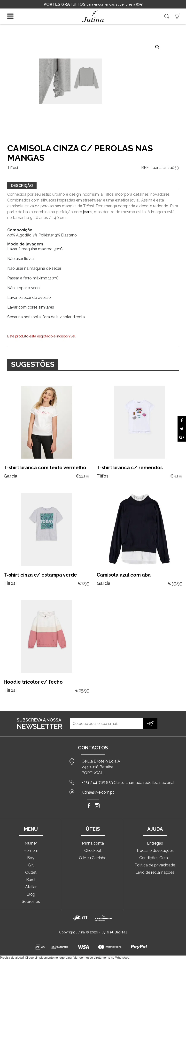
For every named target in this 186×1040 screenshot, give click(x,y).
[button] (157, 47)
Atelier (31, 887)
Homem (30, 850)
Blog (31, 894)
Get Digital (117, 932)
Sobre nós (31, 901)
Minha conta (93, 843)
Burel (30, 879)
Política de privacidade (155, 865)
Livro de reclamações (155, 872)
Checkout (92, 850)
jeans (87, 212)
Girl (31, 865)
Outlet (31, 872)
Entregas (155, 843)
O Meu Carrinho (93, 857)
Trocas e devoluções (155, 850)
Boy (30, 857)
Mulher (31, 843)
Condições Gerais (154, 857)
